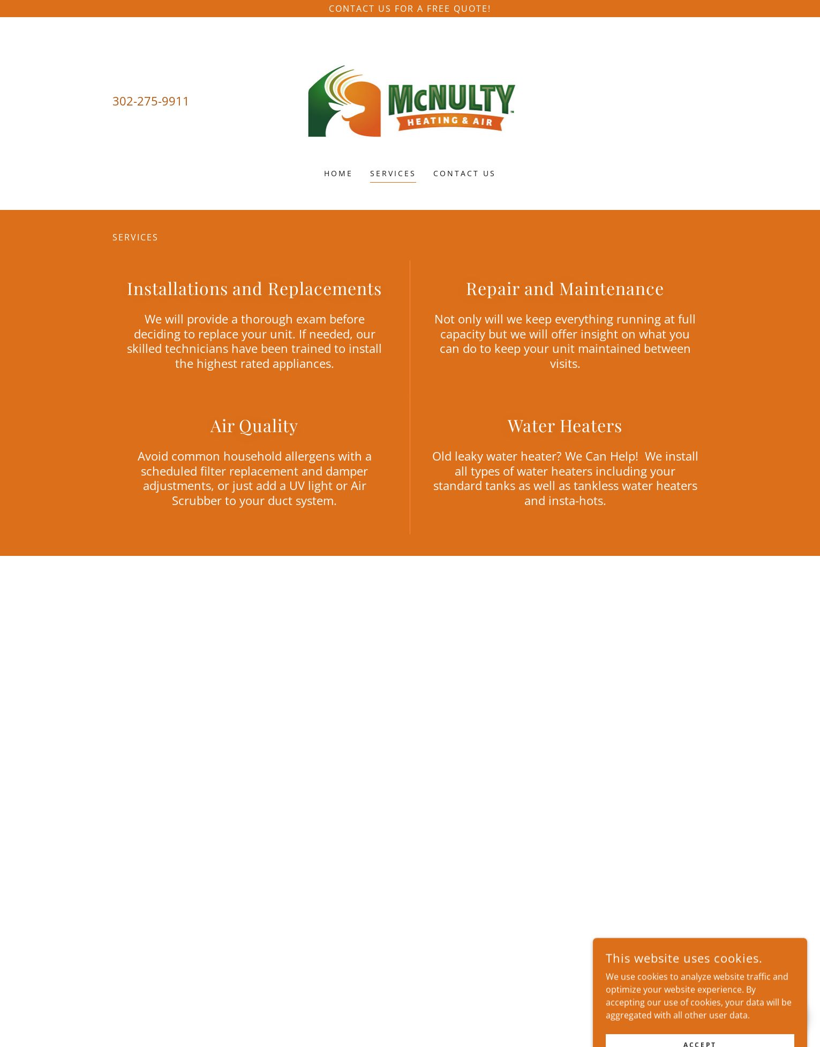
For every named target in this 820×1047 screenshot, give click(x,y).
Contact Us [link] (464, 173)
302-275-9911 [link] (151, 101)
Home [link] (338, 173)
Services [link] (393, 173)
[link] (410, 100)
